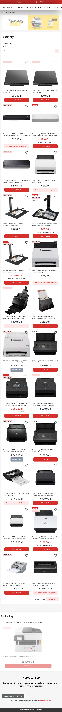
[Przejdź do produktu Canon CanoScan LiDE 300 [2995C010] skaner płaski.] (16, 74)
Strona (45, 51)
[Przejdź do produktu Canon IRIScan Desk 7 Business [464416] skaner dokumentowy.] (16, 254)
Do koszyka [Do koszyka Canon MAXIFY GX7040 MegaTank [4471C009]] (28, 666)
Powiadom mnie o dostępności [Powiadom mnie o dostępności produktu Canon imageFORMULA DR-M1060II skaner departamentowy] (45, 593)
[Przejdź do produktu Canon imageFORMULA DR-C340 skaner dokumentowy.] (45, 344)
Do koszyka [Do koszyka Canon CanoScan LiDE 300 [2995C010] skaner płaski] (16, 100)
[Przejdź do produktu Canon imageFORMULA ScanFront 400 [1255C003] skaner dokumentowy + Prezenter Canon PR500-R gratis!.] (45, 521)
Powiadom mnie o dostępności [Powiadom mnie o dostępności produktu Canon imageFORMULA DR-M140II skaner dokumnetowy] (16, 503)
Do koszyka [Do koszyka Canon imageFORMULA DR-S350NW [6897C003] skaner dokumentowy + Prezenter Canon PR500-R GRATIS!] (16, 416)
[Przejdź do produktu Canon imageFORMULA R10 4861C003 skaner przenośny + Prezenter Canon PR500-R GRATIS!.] (45, 118)
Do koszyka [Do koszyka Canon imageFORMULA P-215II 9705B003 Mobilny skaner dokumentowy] (16, 190)
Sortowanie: (7, 47)
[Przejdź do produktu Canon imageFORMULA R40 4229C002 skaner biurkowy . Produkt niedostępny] (45, 254)
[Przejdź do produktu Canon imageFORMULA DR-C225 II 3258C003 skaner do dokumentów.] (45, 300)
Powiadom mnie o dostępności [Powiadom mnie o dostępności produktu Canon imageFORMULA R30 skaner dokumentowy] (45, 190)
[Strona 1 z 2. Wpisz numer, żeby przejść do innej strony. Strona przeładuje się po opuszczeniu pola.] (49, 51)
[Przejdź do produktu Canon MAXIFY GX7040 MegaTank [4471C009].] (28, 640)
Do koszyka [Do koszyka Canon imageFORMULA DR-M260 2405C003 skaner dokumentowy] (45, 503)
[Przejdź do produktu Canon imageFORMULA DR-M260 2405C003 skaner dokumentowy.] (45, 477)
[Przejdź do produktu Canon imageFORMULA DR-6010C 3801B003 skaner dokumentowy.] (16, 567)
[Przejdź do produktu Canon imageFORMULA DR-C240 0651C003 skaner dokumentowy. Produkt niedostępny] (16, 434)
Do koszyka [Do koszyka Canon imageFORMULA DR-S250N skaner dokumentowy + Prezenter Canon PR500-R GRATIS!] (45, 416)
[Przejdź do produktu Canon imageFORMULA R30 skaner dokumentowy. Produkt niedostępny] (45, 164)
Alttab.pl (4, 12)
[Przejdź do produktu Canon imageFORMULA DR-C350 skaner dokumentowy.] (45, 434)
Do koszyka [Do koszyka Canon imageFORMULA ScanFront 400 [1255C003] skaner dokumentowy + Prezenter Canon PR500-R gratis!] (45, 549)
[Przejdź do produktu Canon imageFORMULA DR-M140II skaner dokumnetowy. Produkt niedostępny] (16, 477)
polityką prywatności (45, 700)
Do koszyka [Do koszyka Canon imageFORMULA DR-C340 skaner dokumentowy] (45, 369)
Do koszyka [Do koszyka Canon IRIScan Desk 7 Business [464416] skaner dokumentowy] (16, 282)
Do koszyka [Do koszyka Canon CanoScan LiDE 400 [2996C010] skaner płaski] (45, 100)
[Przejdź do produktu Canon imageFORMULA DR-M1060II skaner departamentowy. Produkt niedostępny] (45, 567)
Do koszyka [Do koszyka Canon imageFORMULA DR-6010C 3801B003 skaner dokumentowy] (16, 593)
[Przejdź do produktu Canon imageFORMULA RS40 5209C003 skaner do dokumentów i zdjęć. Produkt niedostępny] (16, 344)
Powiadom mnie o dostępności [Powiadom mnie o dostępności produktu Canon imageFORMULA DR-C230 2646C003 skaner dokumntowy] (16, 326)
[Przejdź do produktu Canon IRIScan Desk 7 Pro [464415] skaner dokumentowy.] (16, 207)
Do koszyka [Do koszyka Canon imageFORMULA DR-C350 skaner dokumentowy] (45, 459)
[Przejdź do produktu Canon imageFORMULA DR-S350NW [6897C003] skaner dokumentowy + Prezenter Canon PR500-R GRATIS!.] (16, 387)
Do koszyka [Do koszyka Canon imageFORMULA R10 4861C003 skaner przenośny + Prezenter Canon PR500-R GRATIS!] (45, 146)
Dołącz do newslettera (13, 696)
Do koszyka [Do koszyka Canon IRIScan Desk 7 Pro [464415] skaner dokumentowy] (16, 236)
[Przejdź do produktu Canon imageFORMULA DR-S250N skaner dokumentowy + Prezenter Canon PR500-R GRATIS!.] (45, 387)
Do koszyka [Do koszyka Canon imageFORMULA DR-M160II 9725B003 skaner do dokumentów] (16, 549)
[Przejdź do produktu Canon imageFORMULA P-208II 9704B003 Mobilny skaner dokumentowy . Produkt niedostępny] (16, 118)
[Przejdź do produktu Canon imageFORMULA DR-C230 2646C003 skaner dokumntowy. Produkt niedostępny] (16, 300)
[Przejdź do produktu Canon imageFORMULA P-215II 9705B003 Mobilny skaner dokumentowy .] (16, 164)
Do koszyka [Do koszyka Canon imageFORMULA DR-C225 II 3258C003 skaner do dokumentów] (45, 326)
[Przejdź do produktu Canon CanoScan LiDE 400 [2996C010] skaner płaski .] (45, 74)
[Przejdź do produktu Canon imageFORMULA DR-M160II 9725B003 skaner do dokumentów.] (16, 521)
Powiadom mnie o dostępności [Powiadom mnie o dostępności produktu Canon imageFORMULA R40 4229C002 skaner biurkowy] (45, 282)
